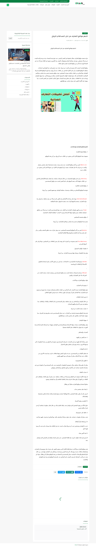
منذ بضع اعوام (26, 61)
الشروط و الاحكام (63, 1)
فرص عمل (47, 4)
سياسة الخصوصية (44, 1)
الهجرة (58, 4)
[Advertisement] (48, 19)
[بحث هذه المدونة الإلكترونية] (21, 38)
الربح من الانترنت (65, 4)
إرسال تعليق (83, 526)
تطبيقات (53, 4)
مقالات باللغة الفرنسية (33, 4)
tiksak (76, 545)
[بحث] (8, 5)
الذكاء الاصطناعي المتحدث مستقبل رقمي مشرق (19, 65)
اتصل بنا (51, 1)
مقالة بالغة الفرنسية (24, 94)
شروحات (42, 4)
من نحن (56, 1)
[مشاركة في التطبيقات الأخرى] (55, 472)
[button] (79, 472)
